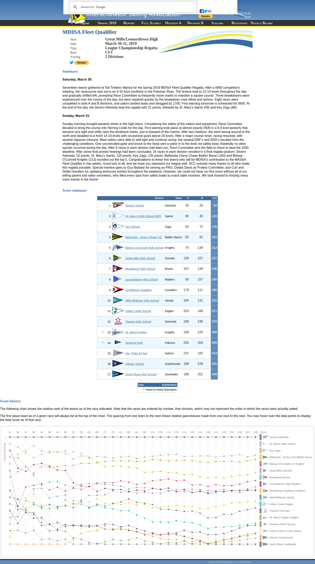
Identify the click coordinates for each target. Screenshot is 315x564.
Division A (173, 23)
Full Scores (151, 23)
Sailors (217, 23)
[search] (132, 7)
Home (84, 23)
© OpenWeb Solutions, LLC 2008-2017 (229, 561)
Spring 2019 (107, 23)
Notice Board (261, 23)
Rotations (239, 23)
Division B (195, 23)
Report (129, 23)
